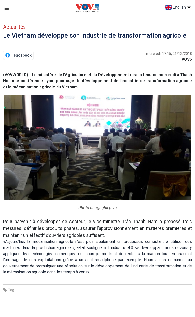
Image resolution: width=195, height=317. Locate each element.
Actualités (14, 27)
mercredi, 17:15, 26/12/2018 (169, 54)
